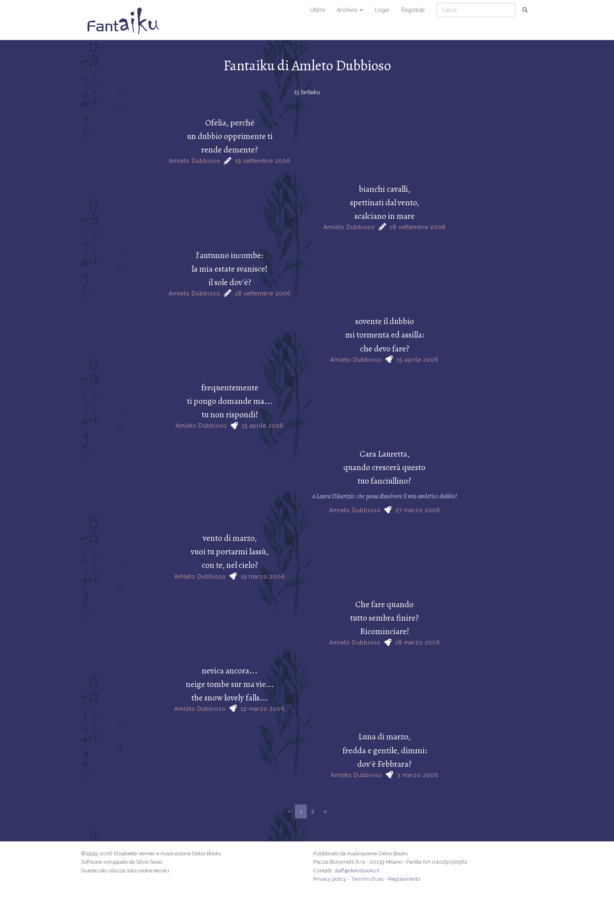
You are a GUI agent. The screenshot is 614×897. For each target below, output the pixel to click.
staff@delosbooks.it (356, 870)
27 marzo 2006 (417, 510)
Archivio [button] (350, 10)
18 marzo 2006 (417, 642)
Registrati (413, 10)
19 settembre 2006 (263, 161)
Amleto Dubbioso (194, 161)
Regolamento (404, 879)
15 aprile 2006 (418, 360)
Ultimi (317, 10)
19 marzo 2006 (263, 576)
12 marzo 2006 (263, 709)
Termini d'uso (367, 879)
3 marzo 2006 (418, 775)
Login (382, 10)
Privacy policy (329, 879)
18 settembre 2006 (418, 227)
